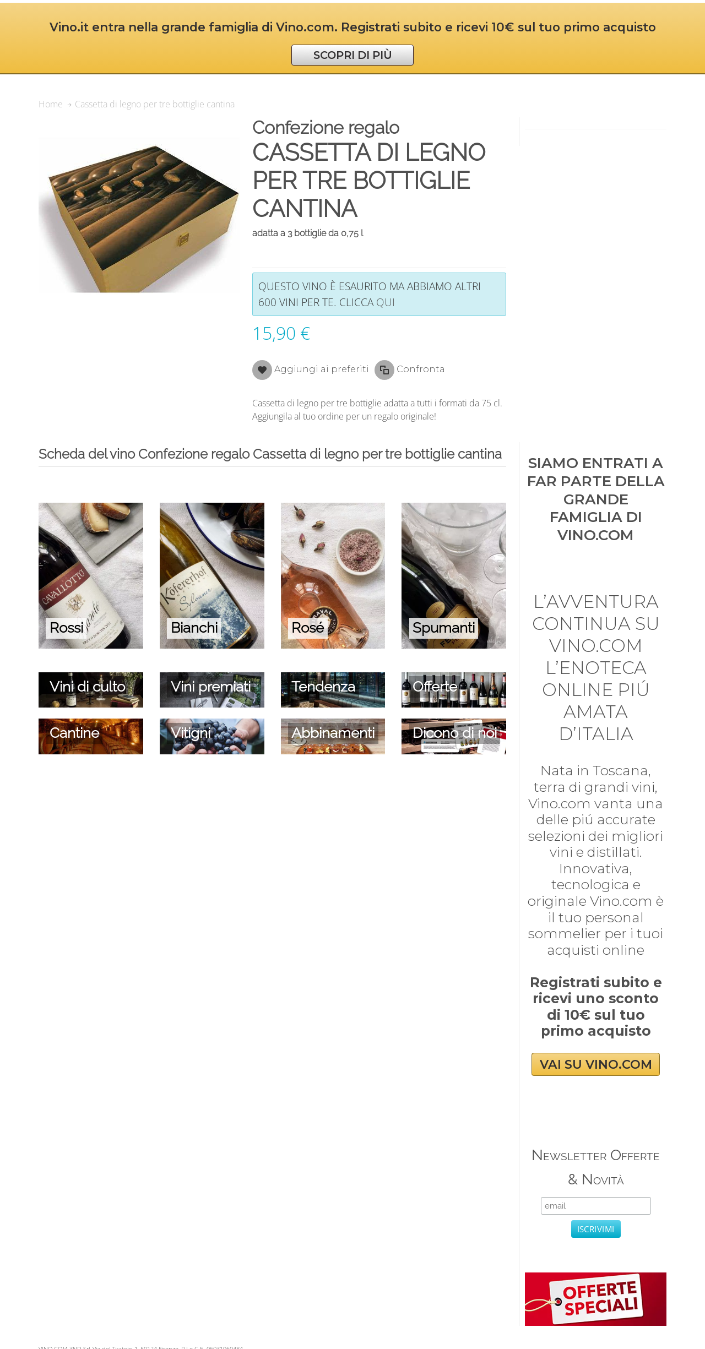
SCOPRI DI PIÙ (352, 55)
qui (385, 302)
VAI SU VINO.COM (596, 1064)
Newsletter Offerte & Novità (596, 1167)
